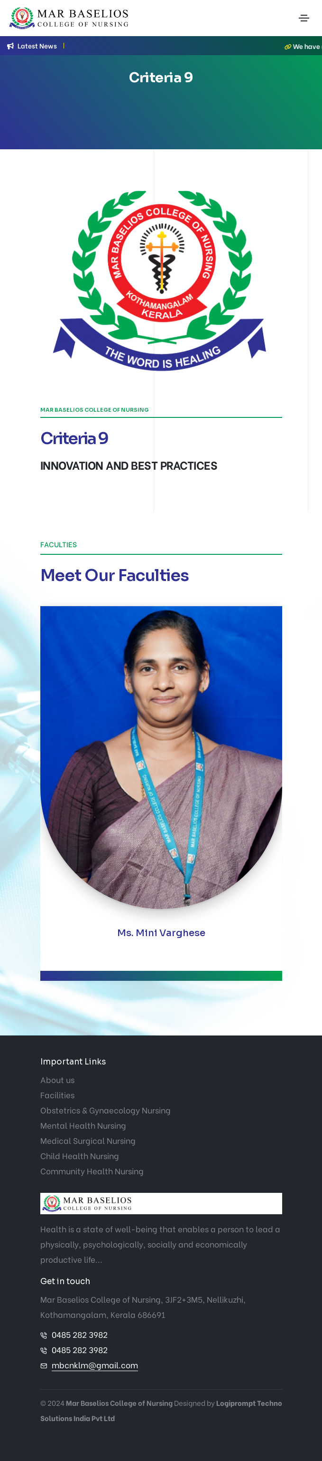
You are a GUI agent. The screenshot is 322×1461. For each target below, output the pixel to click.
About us (57, 1079)
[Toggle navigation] (304, 18)
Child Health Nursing (79, 1155)
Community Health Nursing (92, 1171)
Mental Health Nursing (83, 1125)
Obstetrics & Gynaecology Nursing (105, 1110)
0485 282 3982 (80, 1334)
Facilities (57, 1095)
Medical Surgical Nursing (88, 1140)
